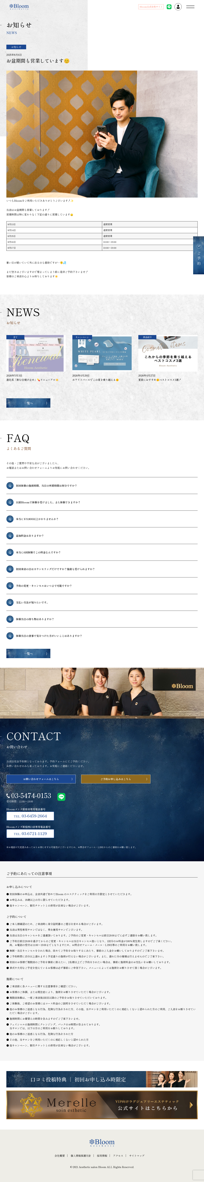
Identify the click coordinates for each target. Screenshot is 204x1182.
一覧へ (28, 403)
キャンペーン (82, 337)
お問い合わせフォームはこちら (41, 779)
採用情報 (102, 1155)
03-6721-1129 (30, 833)
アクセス (118, 1155)
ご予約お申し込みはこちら (115, 779)
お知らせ (16, 47)
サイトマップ (136, 1155)
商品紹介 (147, 337)
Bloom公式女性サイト (151, 6)
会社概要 (60, 1155)
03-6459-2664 (30, 816)
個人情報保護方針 (81, 1155)
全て (15, 337)
